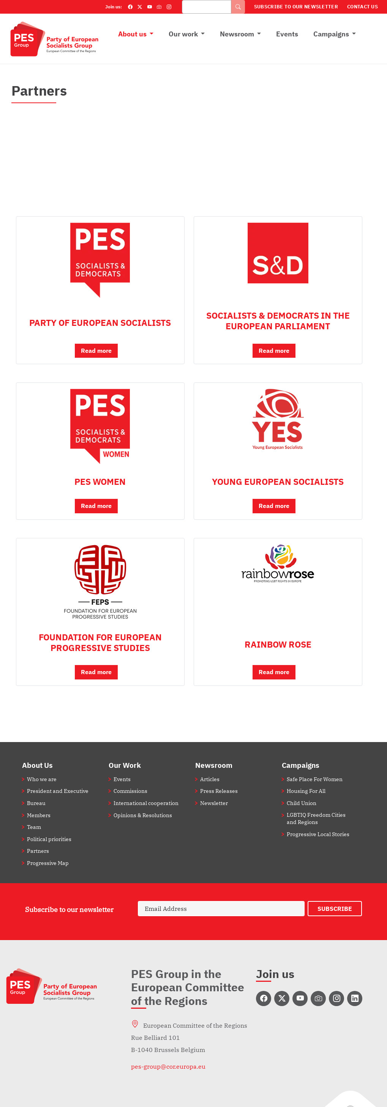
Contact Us (362, 6)
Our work (183, 34)
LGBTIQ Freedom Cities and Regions (316, 818)
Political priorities (49, 839)
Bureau (36, 803)
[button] (100, 354)
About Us (37, 765)
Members (39, 815)
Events (287, 34)
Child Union (301, 803)
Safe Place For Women (315, 779)
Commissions (130, 790)
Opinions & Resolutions (143, 815)
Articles (210, 779)
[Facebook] (130, 7)
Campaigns (331, 34)
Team (34, 826)
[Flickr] (159, 7)
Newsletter (214, 803)
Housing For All (306, 790)
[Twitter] (140, 7)
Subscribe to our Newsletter (296, 6)
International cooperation (146, 803)
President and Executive (57, 790)
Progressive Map (48, 862)
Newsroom (237, 34)
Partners (38, 850)
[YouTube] (149, 7)
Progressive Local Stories (318, 834)
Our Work (125, 765)
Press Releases (219, 790)
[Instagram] (169, 7)
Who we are (42, 779)
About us (132, 34)
